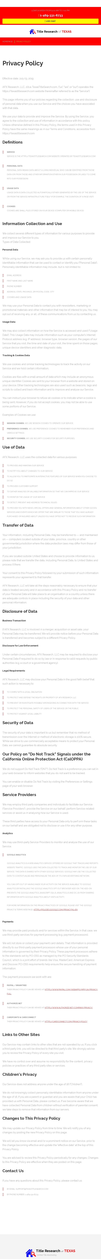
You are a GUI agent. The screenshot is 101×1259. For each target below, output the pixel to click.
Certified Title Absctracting (46, 1255)
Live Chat (51, 21)
